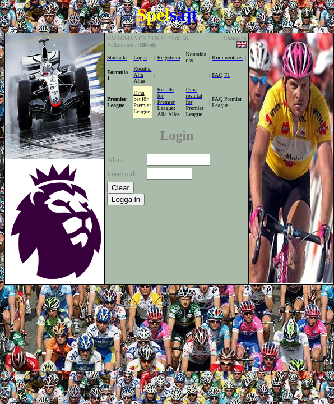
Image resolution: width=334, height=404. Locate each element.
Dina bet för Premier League (142, 102)
